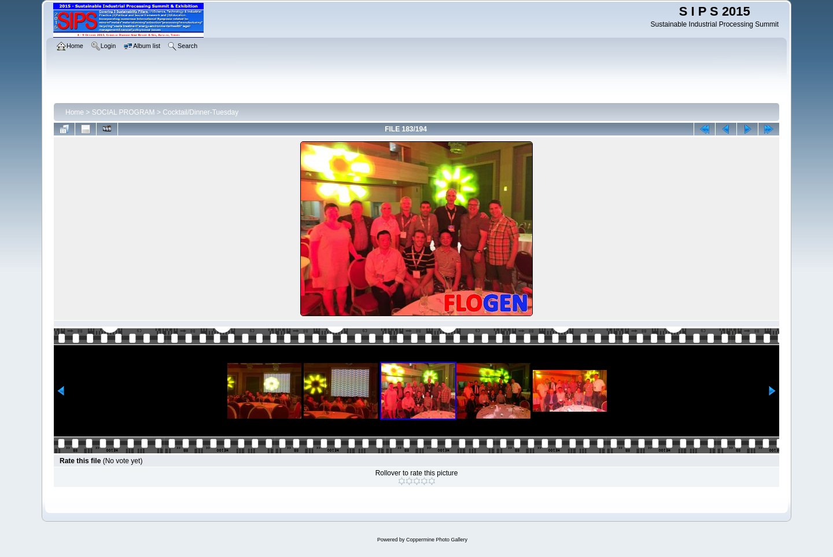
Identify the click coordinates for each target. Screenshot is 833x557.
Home (74, 112)
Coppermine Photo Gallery (436, 540)
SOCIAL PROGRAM (123, 112)
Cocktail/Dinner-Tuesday (200, 112)
